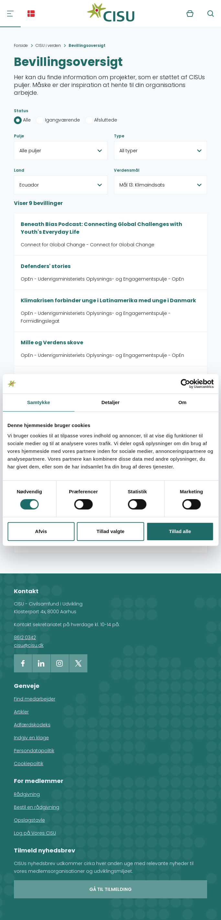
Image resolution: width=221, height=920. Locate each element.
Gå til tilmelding (110, 889)
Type (119, 136)
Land (19, 170)
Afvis (41, 531)
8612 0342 (25, 637)
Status (21, 110)
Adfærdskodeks (32, 725)
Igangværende (62, 120)
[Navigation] (10, 13)
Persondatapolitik (34, 750)
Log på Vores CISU (35, 833)
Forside (21, 45)
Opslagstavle (29, 820)
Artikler (21, 712)
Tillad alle (180, 531)
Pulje (19, 136)
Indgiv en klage (31, 737)
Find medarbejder (34, 699)
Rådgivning (27, 794)
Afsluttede (105, 120)
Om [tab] (182, 402)
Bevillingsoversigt (87, 45)
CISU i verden (48, 45)
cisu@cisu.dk (29, 645)
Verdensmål (126, 170)
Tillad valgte (110, 531)
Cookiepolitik (28, 763)
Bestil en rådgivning (36, 807)
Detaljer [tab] (111, 402)
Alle (27, 120)
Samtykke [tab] (38, 402)
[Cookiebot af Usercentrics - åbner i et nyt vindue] (185, 384)
